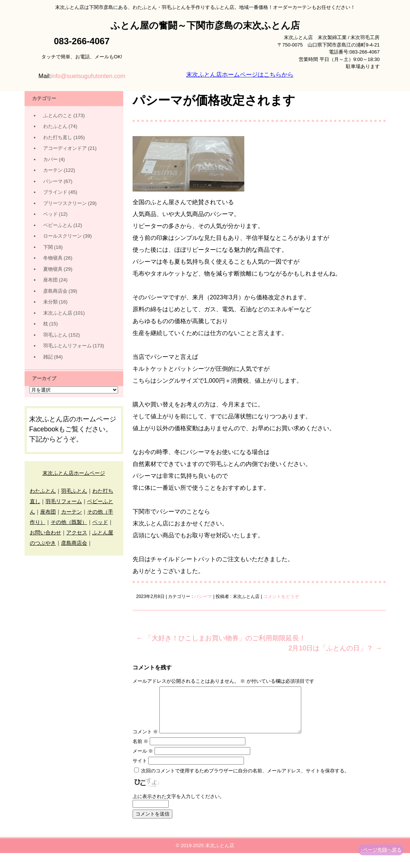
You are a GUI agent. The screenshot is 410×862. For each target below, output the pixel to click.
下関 (48, 247)
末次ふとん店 (57, 313)
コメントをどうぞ (281, 596)
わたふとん (55, 126)
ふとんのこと (57, 115)
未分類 (50, 302)
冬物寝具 (53, 258)
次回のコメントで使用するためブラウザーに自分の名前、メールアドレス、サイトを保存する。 (245, 779)
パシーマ (203, 596)
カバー (50, 159)
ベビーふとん (57, 225)
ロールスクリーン (62, 236)
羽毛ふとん (55, 335)
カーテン (53, 170)
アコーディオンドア (65, 148)
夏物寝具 (53, 269)
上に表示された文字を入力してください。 (179, 805)
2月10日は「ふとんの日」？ (335, 648)
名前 (141, 750)
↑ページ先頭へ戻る (381, 850)
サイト (140, 769)
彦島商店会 (55, 291)
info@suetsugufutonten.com (88, 76)
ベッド (50, 214)
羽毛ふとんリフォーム (67, 345)
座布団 (50, 280)
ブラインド (55, 192)
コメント (145, 740)
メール (143, 760)
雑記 (48, 357)
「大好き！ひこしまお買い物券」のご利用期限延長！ (221, 638)
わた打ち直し (57, 137)
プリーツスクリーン (65, 203)
